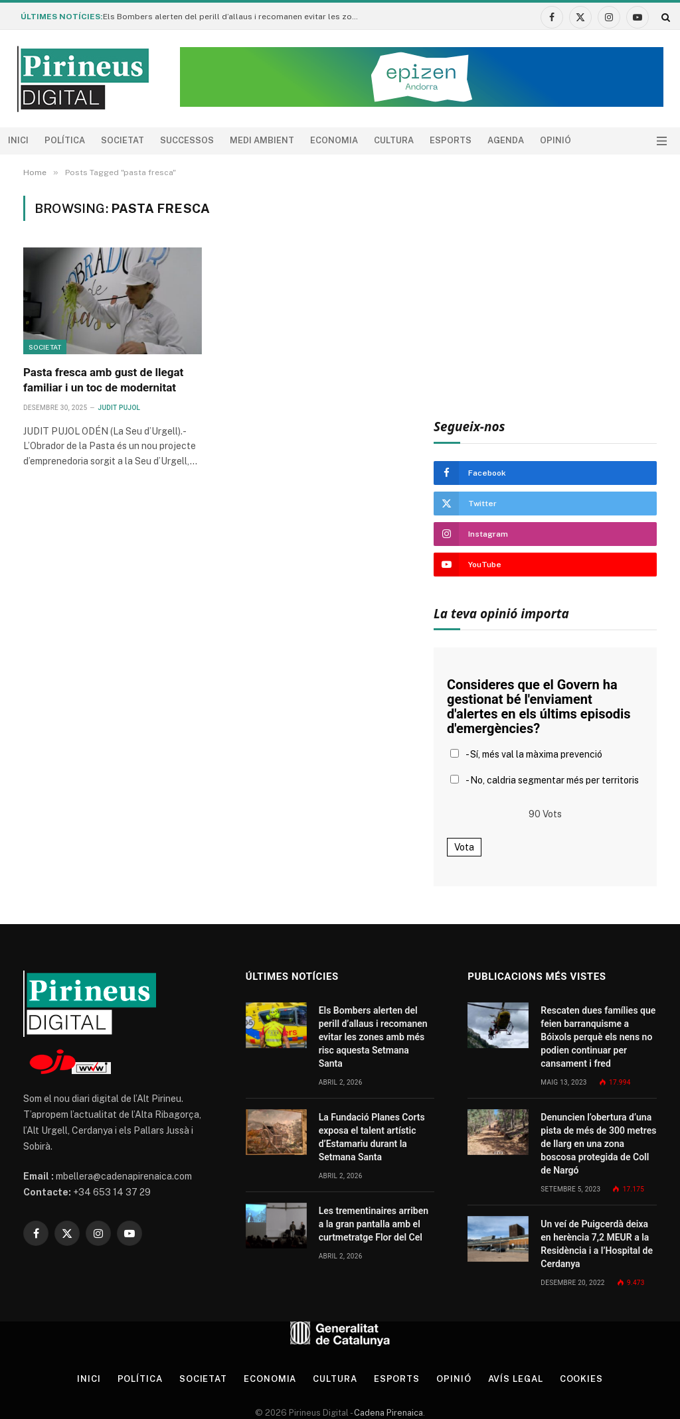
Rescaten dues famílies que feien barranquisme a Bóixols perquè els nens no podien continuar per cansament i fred (598, 1037)
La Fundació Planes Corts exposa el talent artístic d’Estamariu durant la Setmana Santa (372, 1137)
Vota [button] (464, 847)
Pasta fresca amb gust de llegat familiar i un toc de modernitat (103, 380)
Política (64, 140)
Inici (18, 140)
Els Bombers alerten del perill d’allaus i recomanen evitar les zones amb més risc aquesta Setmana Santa (236, 16)
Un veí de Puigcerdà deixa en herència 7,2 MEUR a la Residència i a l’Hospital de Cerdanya (597, 1244)
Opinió (555, 140)
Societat (122, 140)
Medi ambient (262, 140)
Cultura (394, 140)
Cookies (581, 1379)
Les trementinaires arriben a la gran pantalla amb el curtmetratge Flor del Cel (373, 1224)
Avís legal (515, 1379)
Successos (187, 140)
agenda (505, 140)
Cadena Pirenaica (387, 1413)
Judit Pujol (119, 407)
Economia (334, 140)
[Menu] (662, 141)
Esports (450, 140)
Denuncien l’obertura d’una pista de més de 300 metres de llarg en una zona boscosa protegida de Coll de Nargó (598, 1144)
